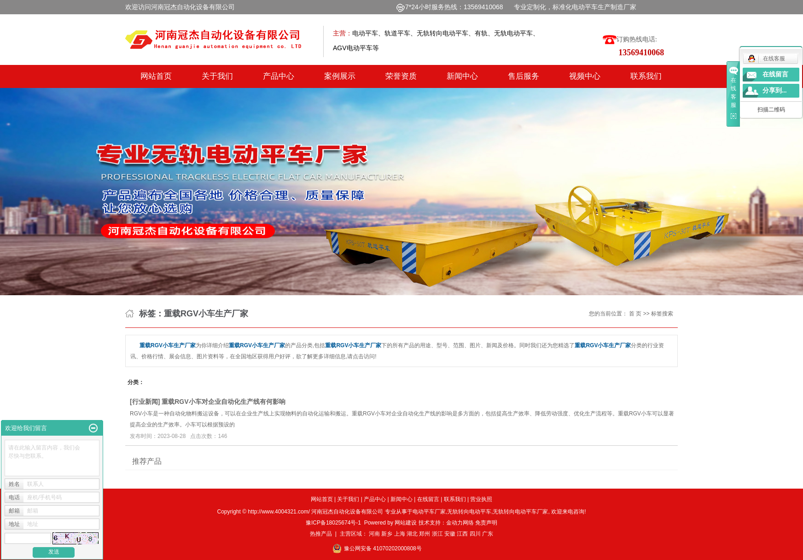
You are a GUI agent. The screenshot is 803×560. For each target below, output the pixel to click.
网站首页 (156, 76)
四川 (475, 534)
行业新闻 (145, 401)
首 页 (635, 313)
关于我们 (217, 76)
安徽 (449, 534)
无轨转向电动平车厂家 (520, 511)
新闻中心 (462, 76)
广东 (487, 534)
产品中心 (278, 76)
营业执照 (481, 499)
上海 (399, 534)
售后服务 (523, 76)
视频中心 (584, 76)
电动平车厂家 (429, 511)
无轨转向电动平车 (469, 511)
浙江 (437, 534)
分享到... (774, 90)
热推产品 (321, 534)
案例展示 (339, 76)
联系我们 (646, 76)
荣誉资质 (401, 76)
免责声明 (486, 522)
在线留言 (428, 499)
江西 (462, 534)
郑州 (424, 534)
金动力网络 (460, 522)
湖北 (412, 534)
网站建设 (406, 522)
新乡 (386, 534)
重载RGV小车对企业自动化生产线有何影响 (223, 401)
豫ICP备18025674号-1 (333, 522)
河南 (374, 534)
